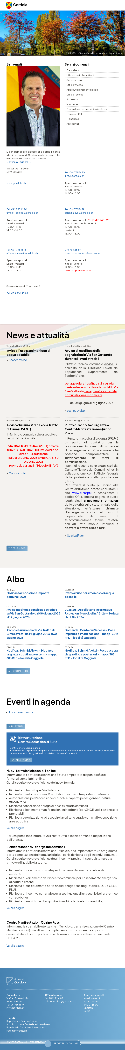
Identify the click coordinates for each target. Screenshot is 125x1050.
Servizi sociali (74, 79)
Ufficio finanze (75, 84)
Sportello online (61, 1043)
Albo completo (18, 672)
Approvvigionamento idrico (82, 89)
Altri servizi (73, 123)
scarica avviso (76, 410)
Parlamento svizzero (17, 1032)
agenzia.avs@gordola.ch (79, 212)
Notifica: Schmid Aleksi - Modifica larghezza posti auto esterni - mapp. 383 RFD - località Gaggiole (33, 655)
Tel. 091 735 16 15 (16, 249)
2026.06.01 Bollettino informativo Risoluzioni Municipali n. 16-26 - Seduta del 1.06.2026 (89, 613)
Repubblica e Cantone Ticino (22, 1022)
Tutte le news (17, 548)
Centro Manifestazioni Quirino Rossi (87, 109)
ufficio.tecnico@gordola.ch (22, 212)
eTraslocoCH (74, 113)
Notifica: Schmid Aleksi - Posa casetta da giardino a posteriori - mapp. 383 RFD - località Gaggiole (89, 655)
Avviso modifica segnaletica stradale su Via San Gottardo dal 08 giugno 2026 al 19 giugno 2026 (33, 613)
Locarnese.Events (21, 713)
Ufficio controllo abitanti (80, 75)
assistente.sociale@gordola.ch (83, 252)
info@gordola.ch (74, 175)
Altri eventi (15, 727)
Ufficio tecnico (75, 94)
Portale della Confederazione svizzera (27, 1029)
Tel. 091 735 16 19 (74, 209)
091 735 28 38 (73, 249)
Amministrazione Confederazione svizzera (29, 1025)
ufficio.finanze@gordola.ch (22, 252)
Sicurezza (72, 99)
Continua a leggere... (19, 161)
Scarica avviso (18, 360)
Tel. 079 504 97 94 (17, 293)
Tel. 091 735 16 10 (75, 172)
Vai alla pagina (21, 761)
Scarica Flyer (76, 535)
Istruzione (72, 104)
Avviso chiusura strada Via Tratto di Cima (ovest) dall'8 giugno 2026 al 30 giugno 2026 (33, 634)
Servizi (87, 1012)
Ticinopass (73, 118)
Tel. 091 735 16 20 (17, 209)
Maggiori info (18, 473)
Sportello (89, 1009)
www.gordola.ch (16, 182)
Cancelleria (73, 70)
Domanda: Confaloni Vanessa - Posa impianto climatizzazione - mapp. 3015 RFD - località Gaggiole (91, 634)
